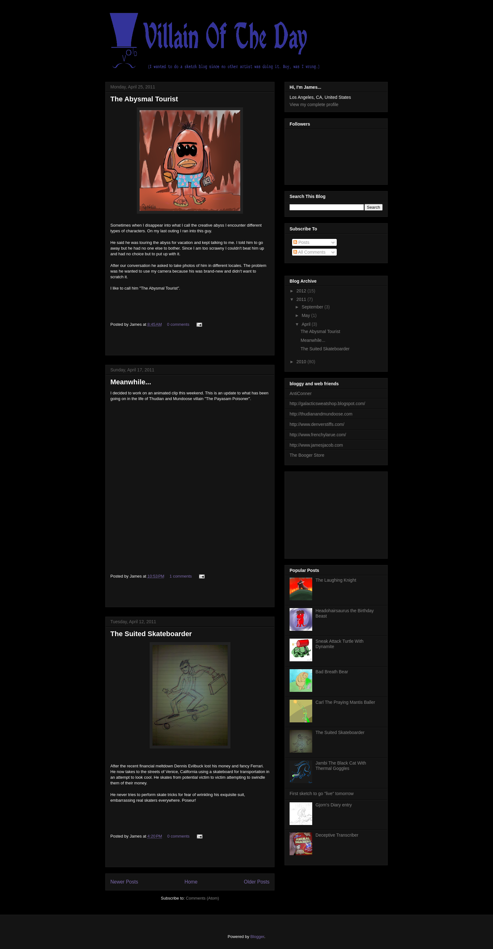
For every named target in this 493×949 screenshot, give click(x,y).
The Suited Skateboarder (151, 634)
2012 (301, 290)
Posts (301, 242)
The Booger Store (307, 455)
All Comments (309, 252)
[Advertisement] (337, 513)
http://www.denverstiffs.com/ (317, 424)
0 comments (178, 324)
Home (191, 881)
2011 (301, 299)
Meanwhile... (130, 382)
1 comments (180, 576)
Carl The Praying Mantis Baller (345, 702)
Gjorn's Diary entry (334, 804)
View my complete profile (314, 104)
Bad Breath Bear (332, 671)
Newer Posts (124, 881)
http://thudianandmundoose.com (321, 413)
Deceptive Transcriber (337, 835)
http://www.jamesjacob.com (316, 445)
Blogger (257, 936)
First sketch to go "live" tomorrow (322, 793)
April (307, 324)
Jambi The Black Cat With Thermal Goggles (341, 765)
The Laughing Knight (336, 580)
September (313, 306)
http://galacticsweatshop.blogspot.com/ (327, 403)
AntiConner (301, 393)
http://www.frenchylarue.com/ (318, 434)
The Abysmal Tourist (144, 99)
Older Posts (256, 881)
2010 (301, 361)
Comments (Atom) (202, 898)
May (306, 315)
